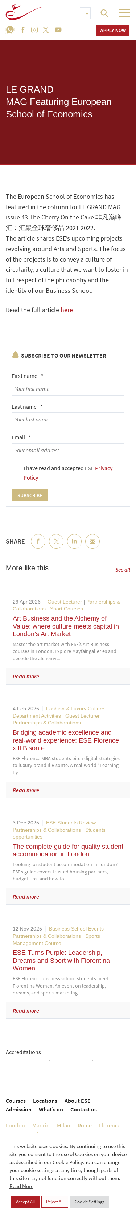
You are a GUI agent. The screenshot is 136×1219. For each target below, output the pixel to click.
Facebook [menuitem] (38, 547)
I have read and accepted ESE (68, 472)
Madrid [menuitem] (41, 1125)
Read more (26, 676)
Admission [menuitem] (19, 1109)
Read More (21, 1186)
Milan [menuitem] (63, 1125)
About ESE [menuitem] (78, 1100)
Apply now (113, 30)
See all (122, 569)
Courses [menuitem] (16, 1100)
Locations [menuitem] (45, 1100)
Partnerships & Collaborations (47, 723)
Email (21, 437)
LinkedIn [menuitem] (74, 547)
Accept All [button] (25, 1202)
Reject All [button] (54, 1202)
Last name (27, 406)
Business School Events (76, 929)
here (67, 310)
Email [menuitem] (92, 547)
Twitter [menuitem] (56, 547)
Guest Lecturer (65, 602)
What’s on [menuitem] (51, 1109)
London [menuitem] (15, 1125)
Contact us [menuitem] (83, 1109)
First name (28, 375)
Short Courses (66, 608)
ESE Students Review (71, 823)
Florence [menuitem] (109, 1125)
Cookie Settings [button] (89, 1202)
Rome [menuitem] (85, 1125)
